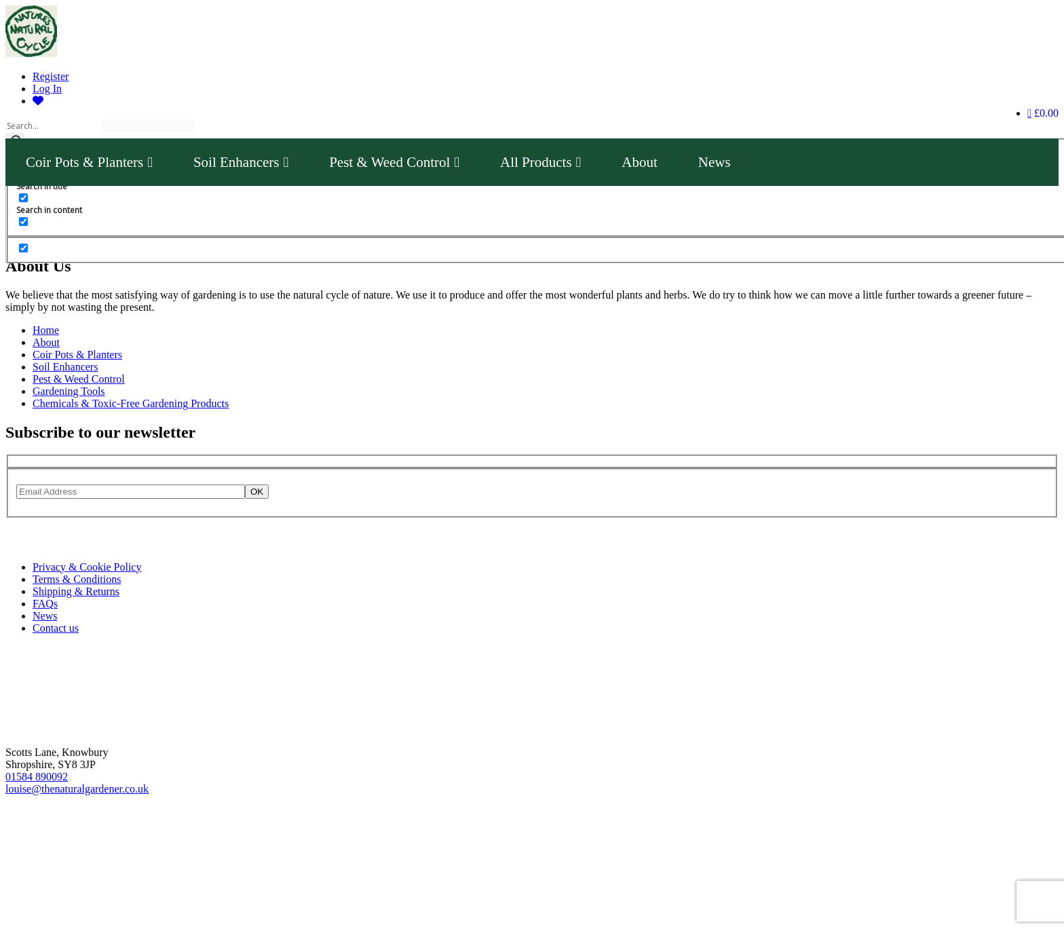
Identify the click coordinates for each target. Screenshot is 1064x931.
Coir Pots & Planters (89, 162)
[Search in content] (23, 197)
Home (46, 330)
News (714, 162)
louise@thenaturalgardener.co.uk (77, 789)
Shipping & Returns (76, 591)
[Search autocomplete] (148, 125)
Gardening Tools (69, 391)
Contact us (56, 628)
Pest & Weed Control (394, 162)
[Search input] (52, 125)
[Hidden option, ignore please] (23, 248)
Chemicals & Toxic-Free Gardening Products (131, 403)
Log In (47, 88)
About (640, 162)
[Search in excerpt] (23, 221)
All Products (540, 162)
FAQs (45, 603)
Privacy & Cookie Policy (87, 567)
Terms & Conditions (77, 579)
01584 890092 (36, 776)
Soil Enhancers (240, 162)
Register (51, 76)
